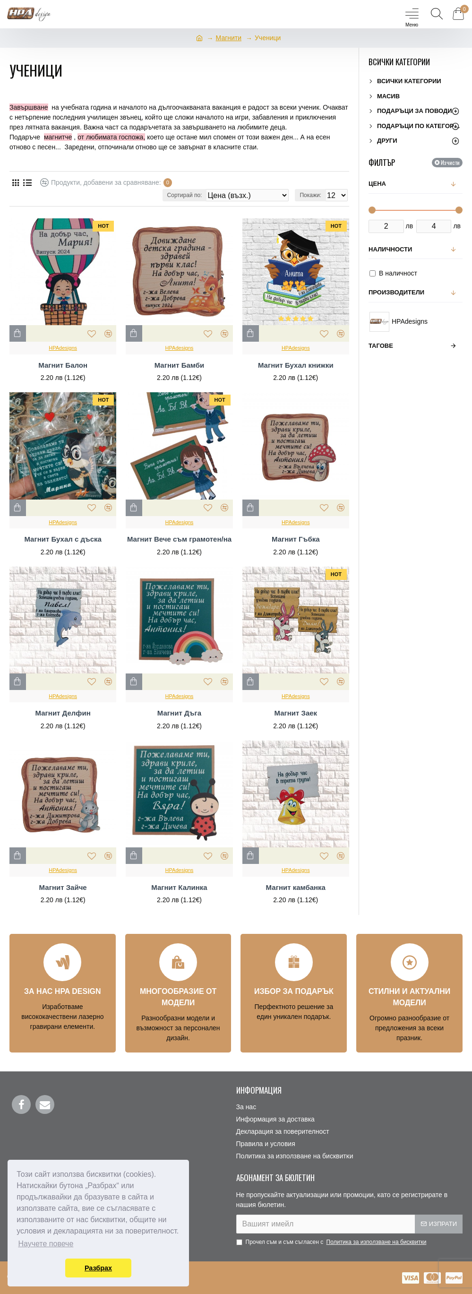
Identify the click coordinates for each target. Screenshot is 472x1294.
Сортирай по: (184, 195)
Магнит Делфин (63, 713)
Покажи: (310, 195)
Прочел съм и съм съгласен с (332, 1242)
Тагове (381, 345)
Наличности (390, 249)
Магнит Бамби (179, 365)
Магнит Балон (62, 365)
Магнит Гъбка (296, 539)
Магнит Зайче (63, 887)
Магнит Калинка (179, 887)
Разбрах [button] (98, 1268)
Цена (377, 183)
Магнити (229, 38)
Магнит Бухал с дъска (63, 539)
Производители (396, 292)
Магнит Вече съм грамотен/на (179, 539)
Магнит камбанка (296, 887)
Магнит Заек (295, 713)
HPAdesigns (63, 348)
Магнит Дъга (179, 713)
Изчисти (450, 162)
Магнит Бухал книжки (296, 365)
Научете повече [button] (45, 1244)
